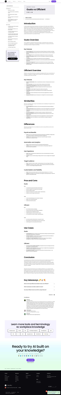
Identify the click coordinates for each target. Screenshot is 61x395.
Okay (58, 392)
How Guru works (7, 376)
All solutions (6, 380)
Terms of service (8, 392)
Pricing (24, 1)
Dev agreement (13, 392)
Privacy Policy (53, 393)
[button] (9, 1)
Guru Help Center (28, 375)
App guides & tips (13, 368)
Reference (8, 368)
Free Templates (38, 382)
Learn (16, 375)
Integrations (6, 377)
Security (27, 377)
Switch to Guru (38, 381)
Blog (16, 381)
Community (17, 380)
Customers (16, 376)
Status (27, 376)
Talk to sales (54, 1)
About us (37, 376)
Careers (37, 375)
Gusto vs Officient (18, 368)
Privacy (18, 392)
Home (5, 368)
